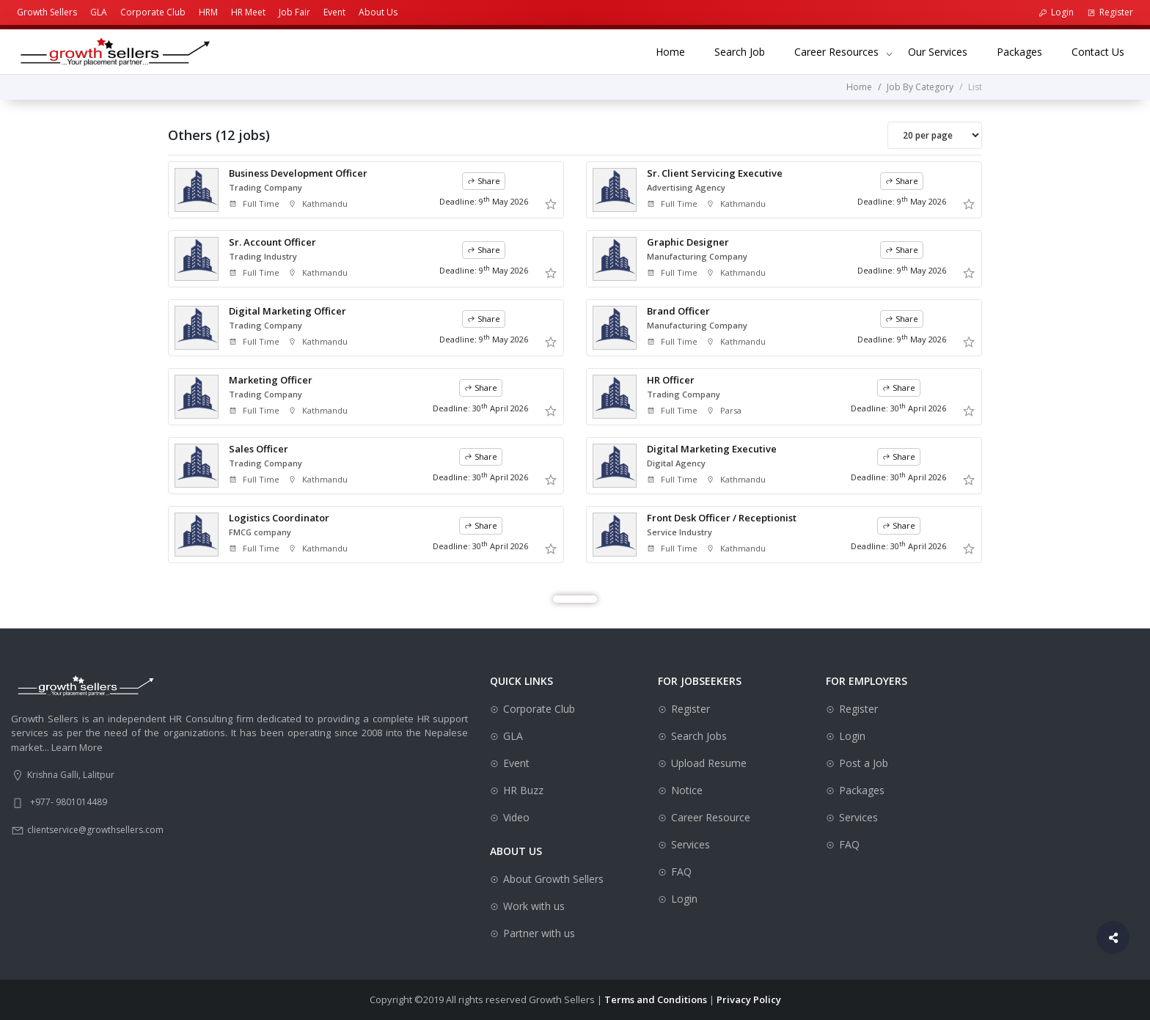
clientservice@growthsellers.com (95, 829)
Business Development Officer (298, 173)
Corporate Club (153, 12)
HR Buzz (523, 790)
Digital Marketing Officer (287, 311)
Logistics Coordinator (279, 517)
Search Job (747, 51)
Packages (1027, 51)
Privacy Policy (749, 999)
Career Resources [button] (836, 52)
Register (1110, 12)
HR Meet (248, 12)
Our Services (945, 51)
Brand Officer (678, 311)
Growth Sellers (47, 12)
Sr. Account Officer (272, 242)
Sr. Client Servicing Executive (715, 173)
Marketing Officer (270, 379)
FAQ (681, 871)
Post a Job (863, 763)
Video (516, 817)
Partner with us (539, 933)
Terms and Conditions (655, 999)
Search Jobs (699, 736)
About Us (378, 12)
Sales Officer (258, 448)
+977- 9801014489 (68, 802)
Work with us (534, 906)
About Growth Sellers (553, 879)
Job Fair (294, 12)
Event (334, 12)
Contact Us (1105, 51)
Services (690, 844)
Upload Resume (709, 763)
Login (1056, 12)
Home (678, 51)
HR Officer (671, 379)
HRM (208, 12)
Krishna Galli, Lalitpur (70, 774)
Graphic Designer (688, 242)
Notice (687, 790)
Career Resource (710, 817)
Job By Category (920, 87)
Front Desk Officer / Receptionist (721, 517)
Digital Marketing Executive (712, 448)
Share (483, 180)
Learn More (77, 747)
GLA (98, 12)
